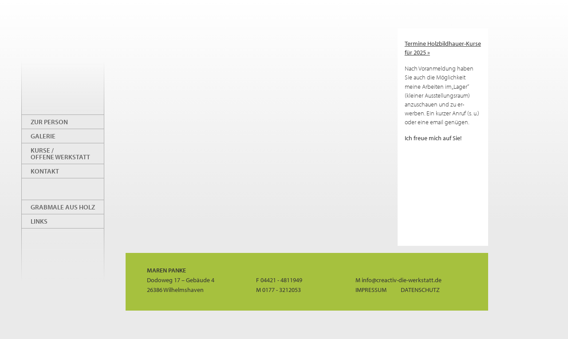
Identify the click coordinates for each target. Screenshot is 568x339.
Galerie (43, 136)
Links (39, 221)
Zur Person (49, 122)
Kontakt (45, 171)
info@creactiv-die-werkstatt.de (402, 280)
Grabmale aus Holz (63, 207)
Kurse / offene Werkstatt (60, 153)
